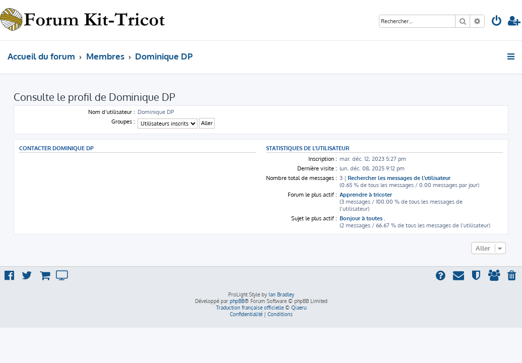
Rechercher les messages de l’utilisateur (399, 178)
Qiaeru (298, 308)
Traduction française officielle (250, 308)
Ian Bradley (281, 294)
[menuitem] (497, 22)
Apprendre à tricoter (366, 194)
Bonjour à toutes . (362, 218)
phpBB (237, 301)
